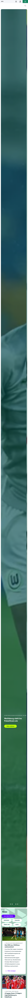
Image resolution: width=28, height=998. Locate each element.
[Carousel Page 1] (10, 904)
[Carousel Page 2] (12, 904)
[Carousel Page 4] (15, 904)
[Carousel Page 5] (17, 904)
